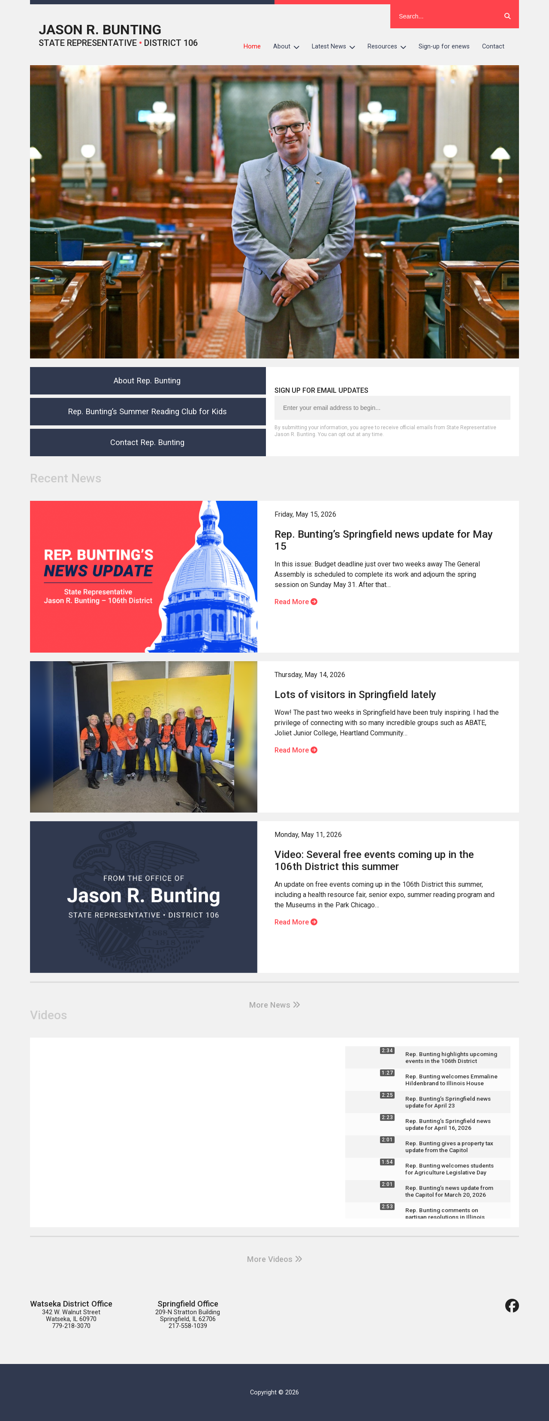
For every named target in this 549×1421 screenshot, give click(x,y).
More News (274, 1004)
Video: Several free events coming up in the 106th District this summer (374, 861)
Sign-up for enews (444, 46)
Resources (390, 47)
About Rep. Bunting (147, 380)
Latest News (337, 47)
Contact (493, 46)
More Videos (274, 1259)
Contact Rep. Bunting (147, 442)
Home (252, 46)
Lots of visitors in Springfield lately (355, 695)
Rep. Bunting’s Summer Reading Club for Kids (147, 411)
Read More (295, 602)
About (289, 47)
